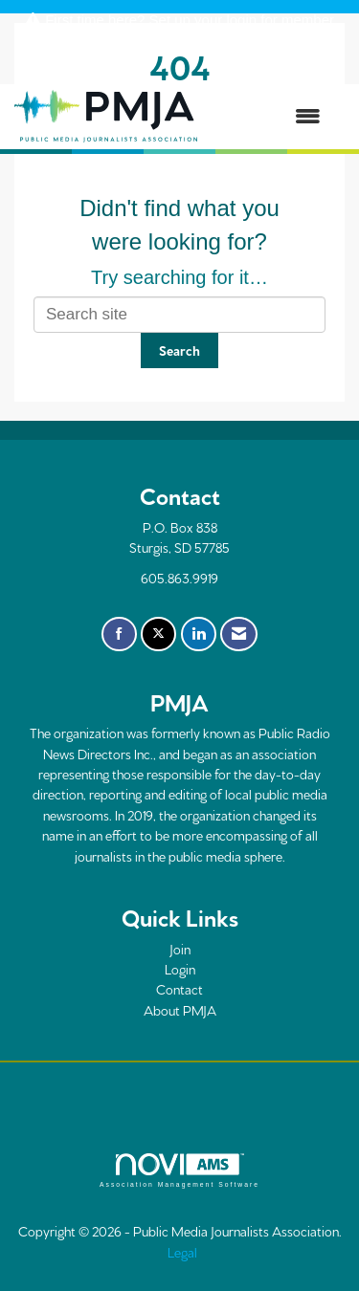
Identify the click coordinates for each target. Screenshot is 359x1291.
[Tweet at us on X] (158, 634)
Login (180, 968)
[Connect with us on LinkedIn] (198, 634)
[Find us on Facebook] (119, 634)
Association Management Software (179, 1170)
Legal (182, 1251)
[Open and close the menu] (268, 117)
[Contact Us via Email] (239, 634)
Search (179, 350)
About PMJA (180, 1009)
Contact (179, 988)
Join (180, 948)
